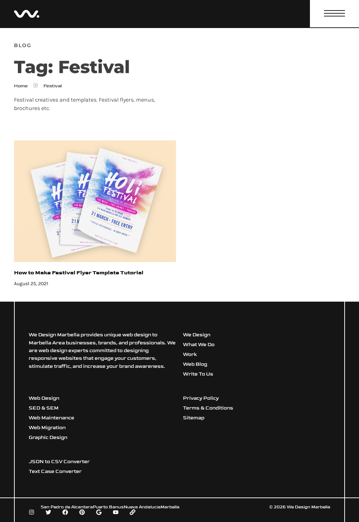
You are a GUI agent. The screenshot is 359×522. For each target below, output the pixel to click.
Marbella (170, 507)
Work (190, 354)
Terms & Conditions (208, 408)
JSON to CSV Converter (59, 462)
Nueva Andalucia (142, 507)
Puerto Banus (108, 507)
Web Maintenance (51, 418)
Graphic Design (48, 437)
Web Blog (195, 364)
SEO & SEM (44, 408)
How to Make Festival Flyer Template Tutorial (78, 272)
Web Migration (47, 428)
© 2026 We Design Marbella (299, 507)
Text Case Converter (55, 471)
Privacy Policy (201, 398)
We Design (196, 335)
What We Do (199, 345)
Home (21, 87)
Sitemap (193, 418)
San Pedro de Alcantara (67, 507)
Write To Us (198, 374)
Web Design (44, 398)
